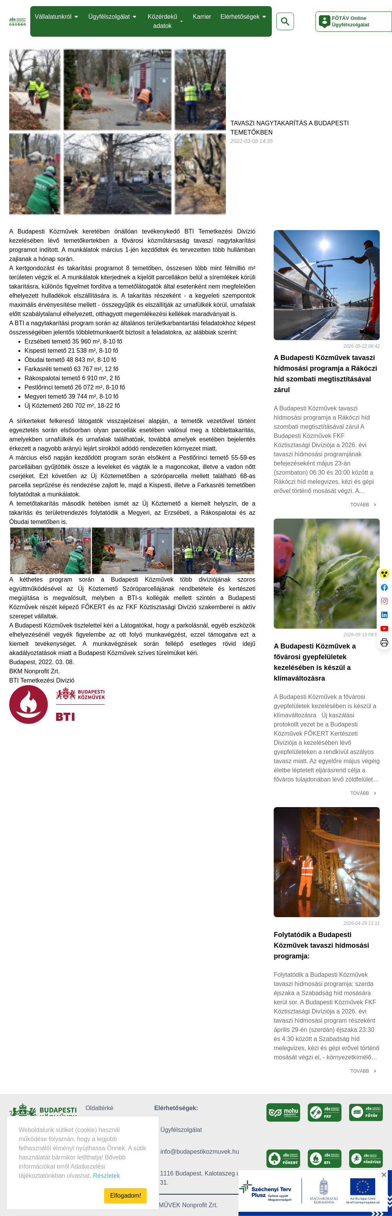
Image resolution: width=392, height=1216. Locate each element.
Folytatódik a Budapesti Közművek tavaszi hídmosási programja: (321, 945)
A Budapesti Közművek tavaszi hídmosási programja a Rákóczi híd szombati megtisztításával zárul (325, 374)
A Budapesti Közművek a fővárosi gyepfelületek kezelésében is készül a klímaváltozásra (315, 662)
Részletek (106, 1175)
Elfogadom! (125, 1195)
